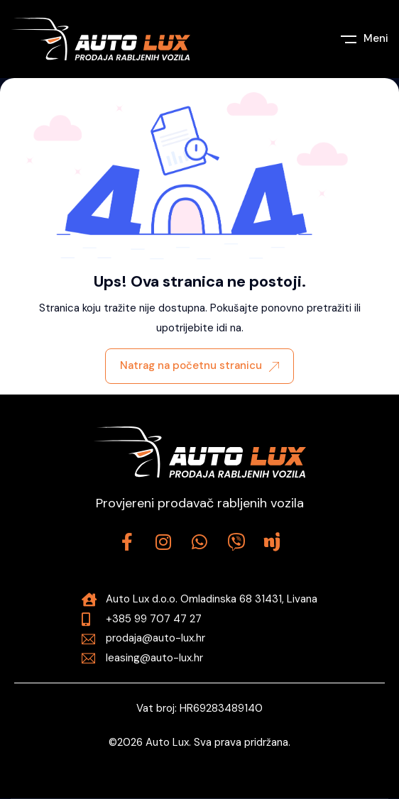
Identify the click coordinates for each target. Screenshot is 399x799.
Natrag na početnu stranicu (199, 365)
